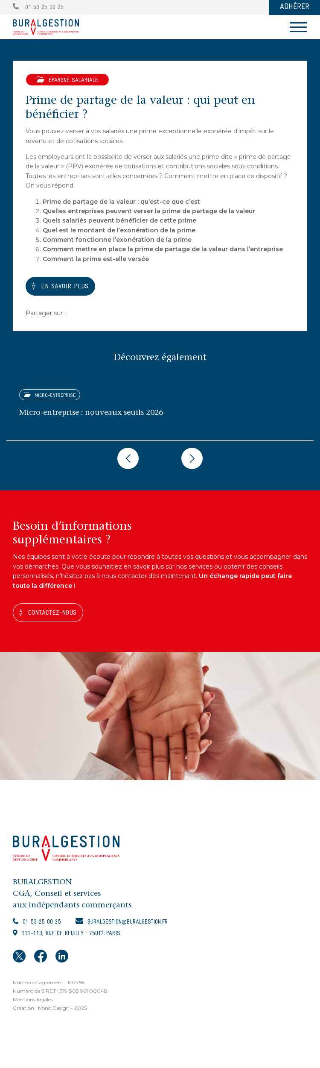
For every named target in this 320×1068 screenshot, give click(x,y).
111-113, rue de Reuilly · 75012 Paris (71, 933)
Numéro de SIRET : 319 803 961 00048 (60, 991)
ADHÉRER (294, 7)
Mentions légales (33, 999)
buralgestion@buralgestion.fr (127, 922)
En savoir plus (64, 286)
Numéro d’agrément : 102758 (49, 982)
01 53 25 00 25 (38, 7)
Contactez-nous (52, 613)
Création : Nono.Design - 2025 (50, 1008)
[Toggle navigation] (298, 27)
